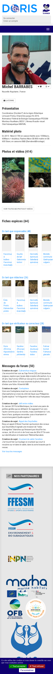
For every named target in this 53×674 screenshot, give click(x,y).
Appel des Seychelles (28, 421)
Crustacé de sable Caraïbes (31, 439)
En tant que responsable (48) (16, 231)
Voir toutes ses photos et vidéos (18, 209)
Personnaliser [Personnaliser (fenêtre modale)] (27, 670)
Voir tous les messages (12, 451)
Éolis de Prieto (8, 305)
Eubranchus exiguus (27, 371)
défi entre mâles (26, 403)
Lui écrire (9, 101)
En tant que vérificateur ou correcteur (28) (23, 323)
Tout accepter (18, 666)
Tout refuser (37, 666)
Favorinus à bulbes (8, 259)
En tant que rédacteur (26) (15, 277)
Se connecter (9, 18)
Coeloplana (24, 388)
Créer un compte (10, 21)
